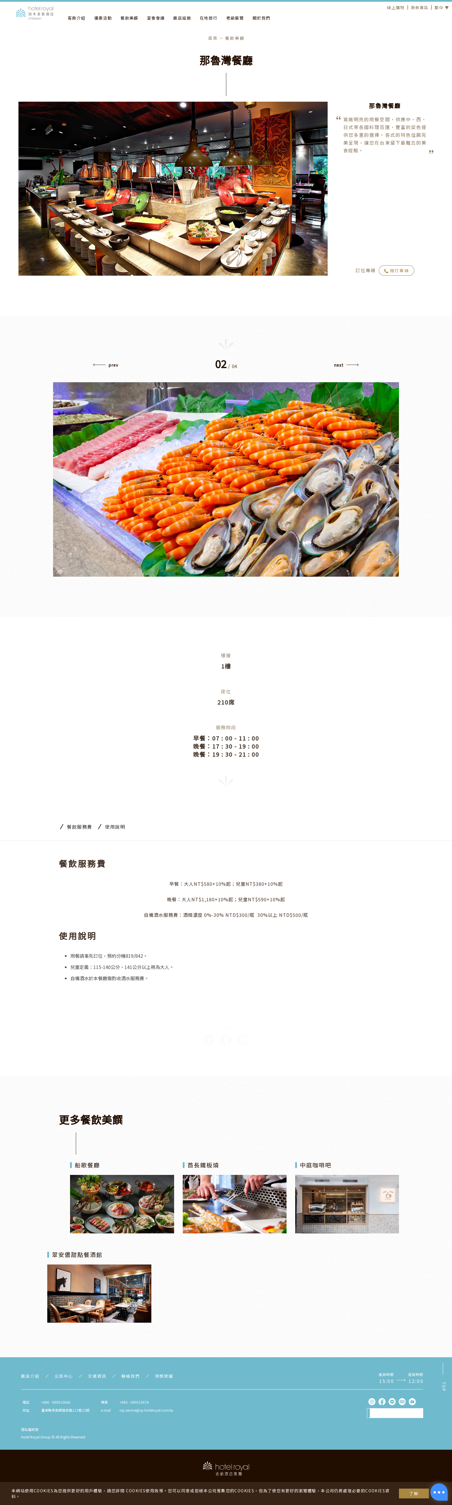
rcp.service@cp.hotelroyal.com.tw (146, 1410)
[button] (346, 366)
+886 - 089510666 (55, 1402)
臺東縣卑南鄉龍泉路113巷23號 (65, 1410)
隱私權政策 (29, 1429)
